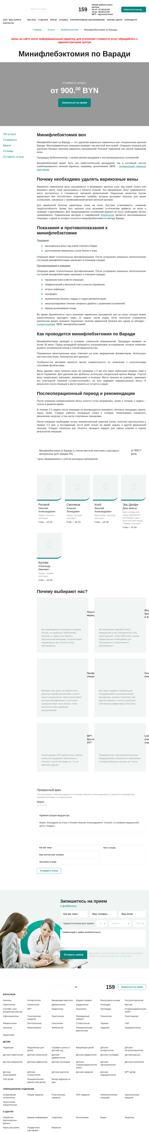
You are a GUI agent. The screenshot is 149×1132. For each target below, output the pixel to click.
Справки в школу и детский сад (61, 1049)
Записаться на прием (134, 9)
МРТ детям (130, 1072)
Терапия (104, 1023)
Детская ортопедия (61, 1062)
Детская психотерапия (9, 1073)
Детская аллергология (107, 1049)
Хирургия (104, 1027)
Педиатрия (8, 1047)
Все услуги (15, 20)
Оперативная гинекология (9, 1096)
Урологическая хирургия (132, 1096)
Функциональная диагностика (84, 1029)
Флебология (57, 1027)
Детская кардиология (86, 1055)
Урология (7, 1027)
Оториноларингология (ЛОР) (135, 1010)
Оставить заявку (74, 954)
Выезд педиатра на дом (61, 1080)
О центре (43, 20)
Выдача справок (84, 1000)
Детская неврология (12, 1062)
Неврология (57, 1009)
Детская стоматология (34, 1073)
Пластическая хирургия (34, 1017)
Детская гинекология (37, 1055)
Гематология (9, 1004)
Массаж (128, 1004)
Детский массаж (132, 1055)
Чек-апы (31, 20)
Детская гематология (13, 1055)
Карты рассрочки (11, 1127)
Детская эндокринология (108, 1073)
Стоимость (10, 139)
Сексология (57, 1023)
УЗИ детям (8, 1079)
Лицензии (129, 1117)
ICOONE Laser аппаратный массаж (12, 1010)
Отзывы (63, 20)
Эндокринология (133, 1027)
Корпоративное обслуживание (87, 20)
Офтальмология (11, 1016)
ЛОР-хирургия (83, 1095)
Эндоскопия (9, 1035)
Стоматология (83, 1023)
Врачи (53, 20)
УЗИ (127, 1023)
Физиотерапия (34, 1027)
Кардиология (82, 1004)
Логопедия (105, 1004)
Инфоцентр (131, 20)
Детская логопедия (109, 1055)
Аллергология (34, 1000)
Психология (106, 1016)
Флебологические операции (108, 1096)
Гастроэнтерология (134, 1000)
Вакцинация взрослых (62, 1000)
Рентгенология (34, 1023)
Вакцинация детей (85, 1047)
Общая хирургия (35, 1095)
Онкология (81, 1009)
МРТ (29, 1009)
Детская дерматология (58, 1056)
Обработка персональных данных (10, 1120)
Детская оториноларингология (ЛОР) (86, 1065)
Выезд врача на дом (110, 1000)
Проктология (58, 1016)
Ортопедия (105, 1009)
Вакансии (56, 1127)
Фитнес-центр (114, 20)
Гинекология (33, 1004)
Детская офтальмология (108, 1063)
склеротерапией (46, 324)
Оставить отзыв (13, 156)
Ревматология (9, 1023)
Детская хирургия (84, 1072)
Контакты (8, 23)
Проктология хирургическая (10, 1103)
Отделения (57, 1117)
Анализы (7, 1000)
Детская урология (60, 1072)
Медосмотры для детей (35, 1049)
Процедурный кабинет (82, 1017)
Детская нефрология (37, 1062)
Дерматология (58, 1004)
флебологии (107, 215)
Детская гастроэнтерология (134, 1049)
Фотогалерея (82, 1117)
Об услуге (9, 134)
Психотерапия (131, 1016)
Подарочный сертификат (33, 1129)
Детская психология (134, 1062)
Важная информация (37, 1117)
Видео (103, 1117)
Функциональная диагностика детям (36, 1080)
